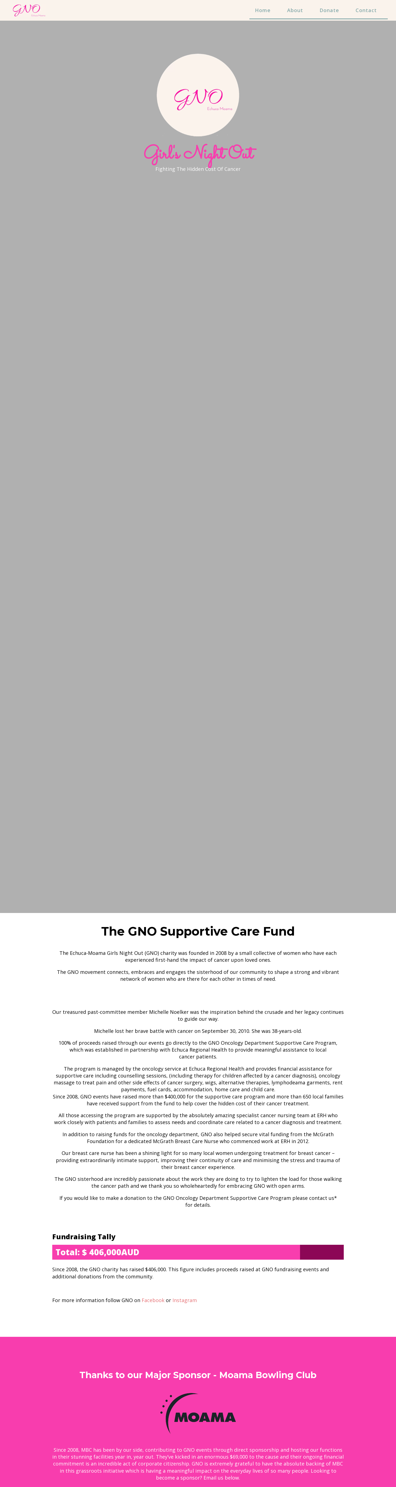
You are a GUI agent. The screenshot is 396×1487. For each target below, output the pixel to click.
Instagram (184, 1300)
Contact (366, 10)
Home (263, 10)
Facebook (153, 1300)
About (295, 10)
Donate (329, 10)
